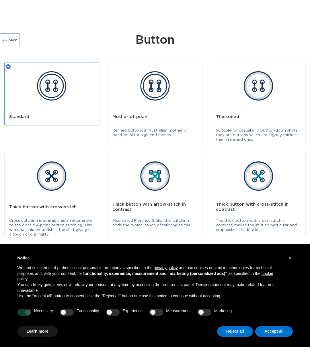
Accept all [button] (273, 331)
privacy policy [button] (166, 267)
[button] (290, 258)
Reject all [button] (235, 331)
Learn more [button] (37, 331)
